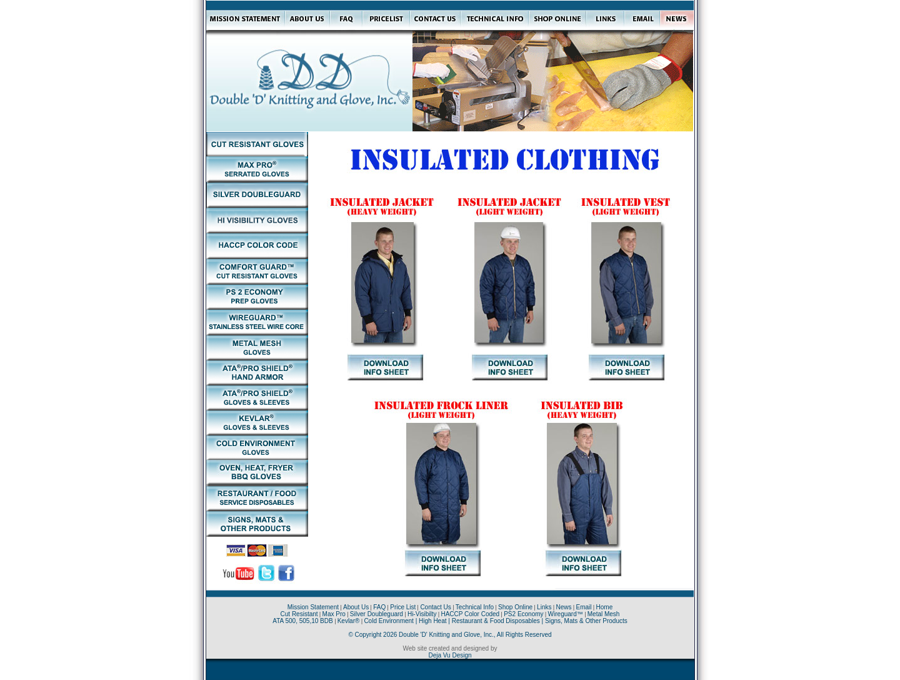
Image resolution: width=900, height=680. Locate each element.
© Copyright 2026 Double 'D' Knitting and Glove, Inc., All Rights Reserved (449, 634)
